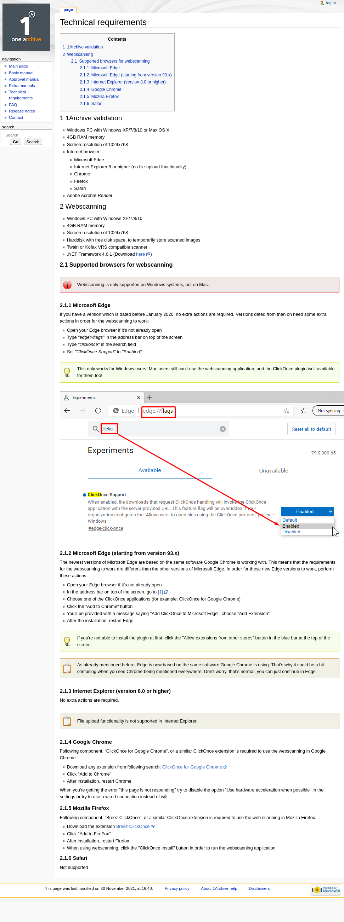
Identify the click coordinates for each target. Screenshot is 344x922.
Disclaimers (259, 888)
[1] (160, 592)
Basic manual (21, 73)
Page (68, 9)
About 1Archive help (219, 888)
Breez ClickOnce (133, 826)
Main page (18, 66)
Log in (331, 3)
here (140, 254)
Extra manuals (22, 85)
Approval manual (24, 79)
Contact (16, 117)
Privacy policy (177, 888)
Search (8, 127)
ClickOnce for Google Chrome (192, 767)
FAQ (13, 105)
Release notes (22, 111)
